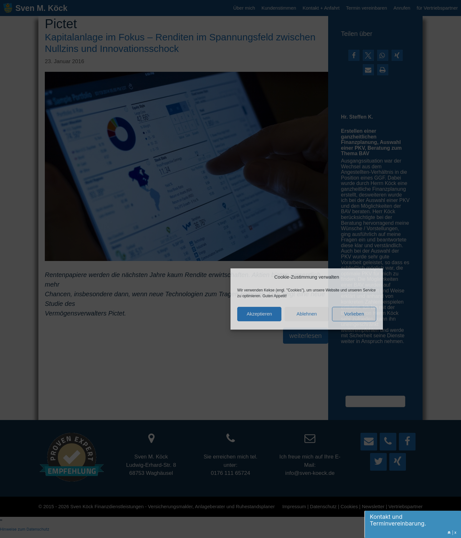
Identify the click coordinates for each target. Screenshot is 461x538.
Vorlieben (354, 313)
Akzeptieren (259, 313)
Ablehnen (306, 313)
